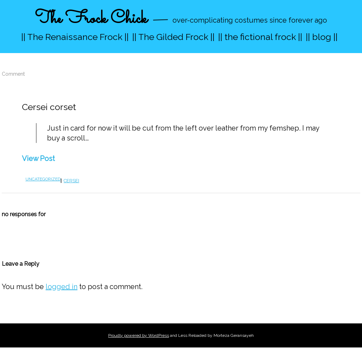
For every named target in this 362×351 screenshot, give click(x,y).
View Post (38, 158)
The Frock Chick (91, 19)
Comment (13, 74)
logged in (61, 286)
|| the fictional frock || (260, 36)
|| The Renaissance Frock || (75, 36)
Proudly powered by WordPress (138, 335)
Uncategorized (42, 179)
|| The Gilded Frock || (173, 36)
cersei (71, 180)
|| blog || (322, 36)
